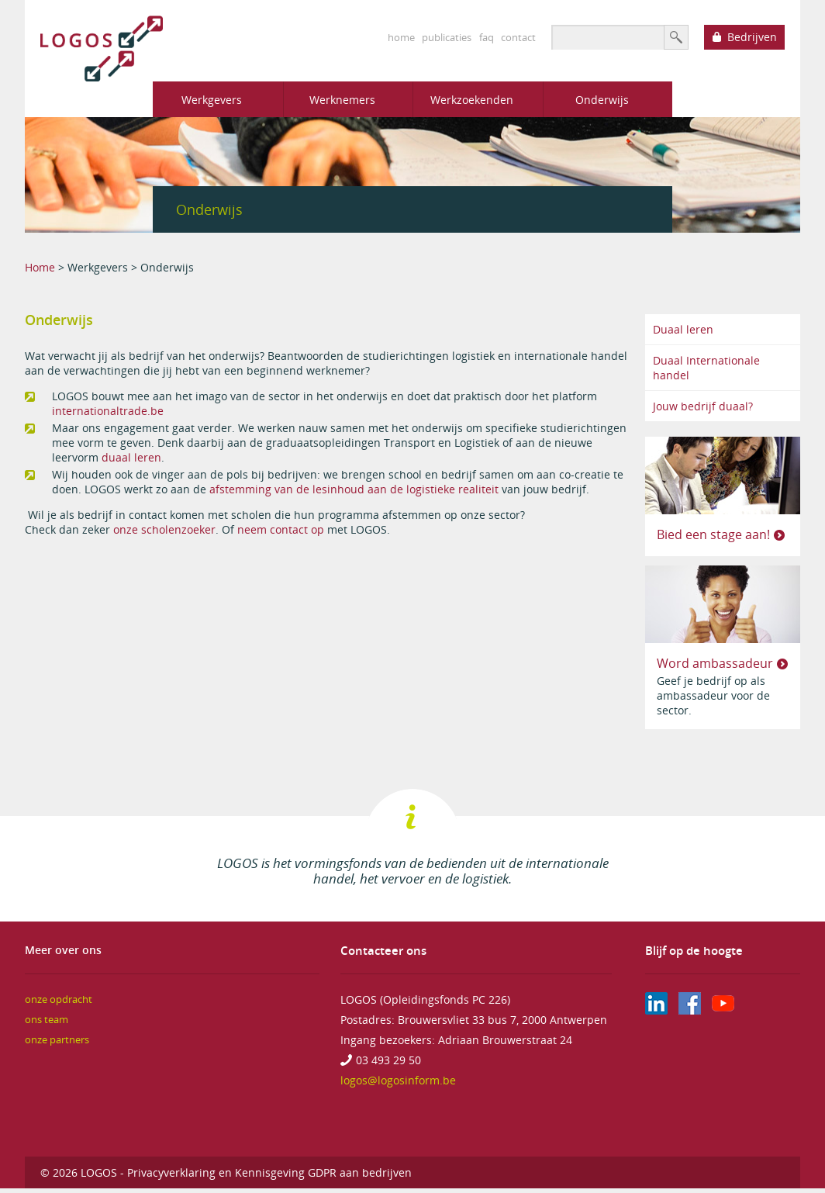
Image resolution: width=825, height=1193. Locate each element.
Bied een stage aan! (713, 534)
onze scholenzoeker (164, 529)
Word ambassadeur (715, 663)
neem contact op (280, 529)
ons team (46, 1019)
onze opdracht (58, 999)
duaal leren (131, 457)
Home (40, 267)
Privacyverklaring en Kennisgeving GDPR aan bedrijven (269, 1172)
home (401, 37)
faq (486, 37)
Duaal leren (683, 329)
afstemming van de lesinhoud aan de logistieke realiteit (355, 489)
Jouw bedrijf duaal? (703, 406)
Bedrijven (752, 36)
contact (518, 37)
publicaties (446, 37)
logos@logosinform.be (398, 1080)
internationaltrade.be (108, 410)
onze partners (57, 1039)
